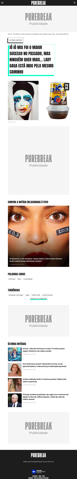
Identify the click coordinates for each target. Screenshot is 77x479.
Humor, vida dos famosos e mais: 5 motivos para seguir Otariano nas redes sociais (44, 349)
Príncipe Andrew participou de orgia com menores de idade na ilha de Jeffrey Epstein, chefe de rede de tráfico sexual (45, 396)
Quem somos (43, 462)
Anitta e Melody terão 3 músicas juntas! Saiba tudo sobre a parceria (44, 380)
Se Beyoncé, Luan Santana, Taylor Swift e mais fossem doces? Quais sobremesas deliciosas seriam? (36, 259)
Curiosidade (27, 279)
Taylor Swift (36, 295)
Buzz (19, 279)
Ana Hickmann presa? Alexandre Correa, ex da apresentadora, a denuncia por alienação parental (44, 365)
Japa (27, 295)
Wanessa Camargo (16, 295)
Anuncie (51, 462)
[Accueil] (38, 3)
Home (10, 34)
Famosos (12, 279)
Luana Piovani (47, 295)
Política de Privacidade (30, 462)
